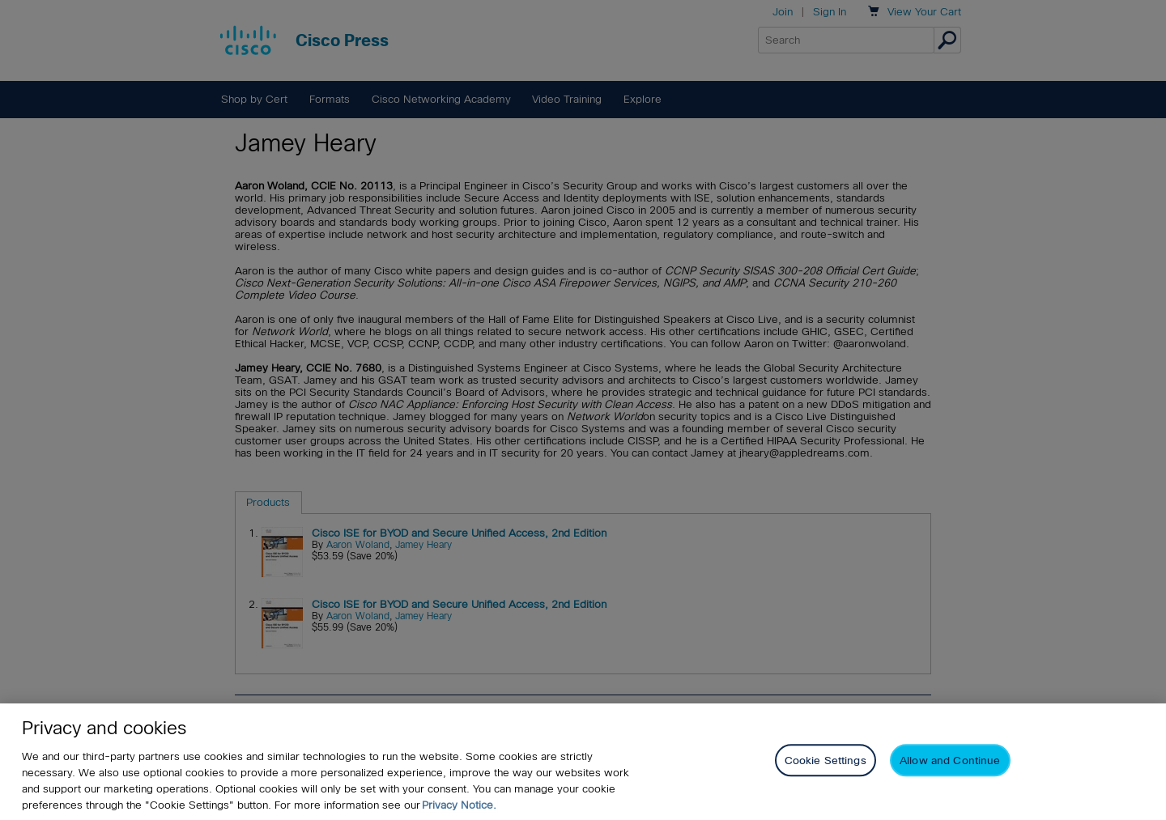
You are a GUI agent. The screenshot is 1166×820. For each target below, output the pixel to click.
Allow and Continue (950, 760)
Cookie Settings (825, 760)
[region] (583, 761)
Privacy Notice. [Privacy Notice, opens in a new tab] (459, 805)
